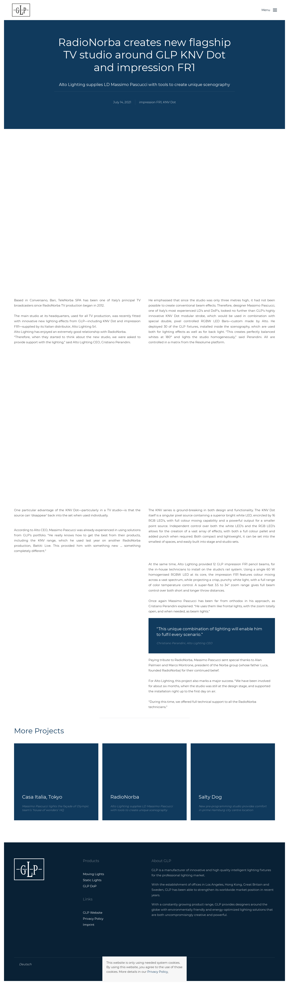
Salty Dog (210, 797)
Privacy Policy (157, 972)
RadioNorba (124, 797)
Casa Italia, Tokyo (42, 797)
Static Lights (92, 880)
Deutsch (25, 964)
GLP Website (92, 912)
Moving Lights (93, 874)
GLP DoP (90, 886)
